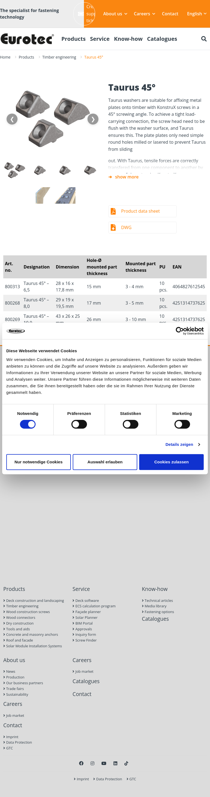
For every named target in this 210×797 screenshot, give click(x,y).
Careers (145, 14)
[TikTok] (126, 763)
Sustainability (15, 694)
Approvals (82, 628)
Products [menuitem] (73, 38)
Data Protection (17, 742)
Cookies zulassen (171, 462)
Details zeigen (179, 444)
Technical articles (157, 600)
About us (115, 14)
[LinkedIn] (115, 763)
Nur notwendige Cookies (38, 462)
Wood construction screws (26, 611)
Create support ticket (86, 14)
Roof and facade (18, 640)
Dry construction (18, 623)
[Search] (204, 39)
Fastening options (158, 611)
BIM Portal (82, 623)
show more (127, 177)
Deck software (85, 600)
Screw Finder (84, 640)
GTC (8, 748)
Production (13, 677)
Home (5, 57)
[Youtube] (103, 763)
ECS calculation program (94, 605)
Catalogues (155, 618)
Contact (170, 14)
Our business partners (23, 682)
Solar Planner (84, 617)
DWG (126, 227)
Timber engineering (59, 57)
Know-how (155, 589)
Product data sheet (140, 211)
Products (26, 57)
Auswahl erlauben (105, 462)
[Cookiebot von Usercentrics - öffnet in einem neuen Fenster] (180, 331)
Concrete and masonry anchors (30, 634)
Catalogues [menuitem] (162, 38)
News (9, 671)
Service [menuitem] (100, 38)
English (197, 14)
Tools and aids (16, 628)
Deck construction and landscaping (33, 600)
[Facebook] (81, 763)
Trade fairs (13, 688)
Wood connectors (19, 617)
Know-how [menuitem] (128, 38)
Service (81, 589)
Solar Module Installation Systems (32, 645)
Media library (154, 605)
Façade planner (86, 611)
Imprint (10, 736)
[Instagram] (92, 763)
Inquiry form (84, 634)
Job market (13, 715)
